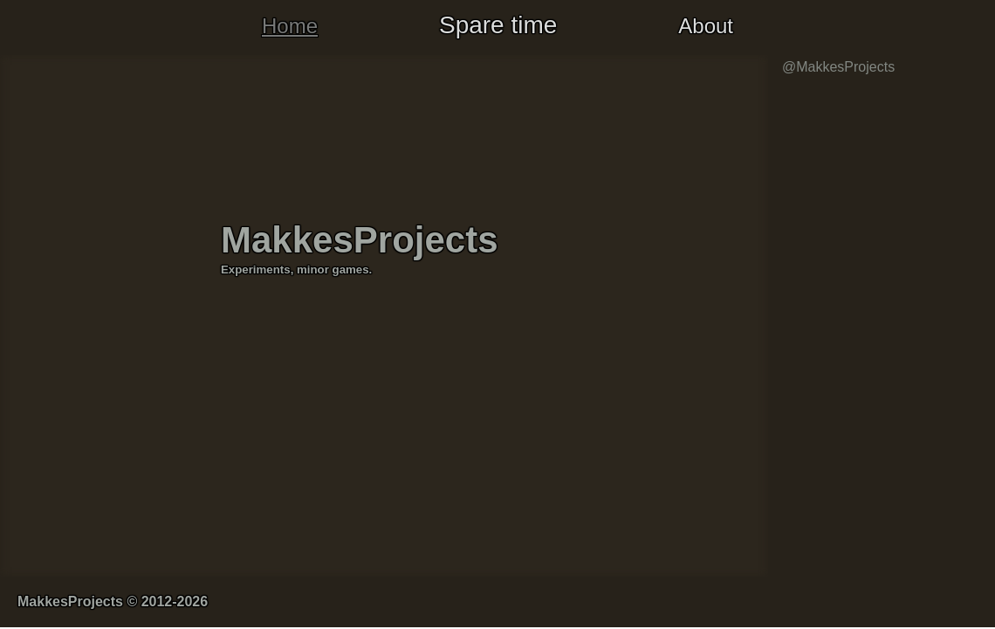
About (705, 26)
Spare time (498, 24)
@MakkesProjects (838, 66)
